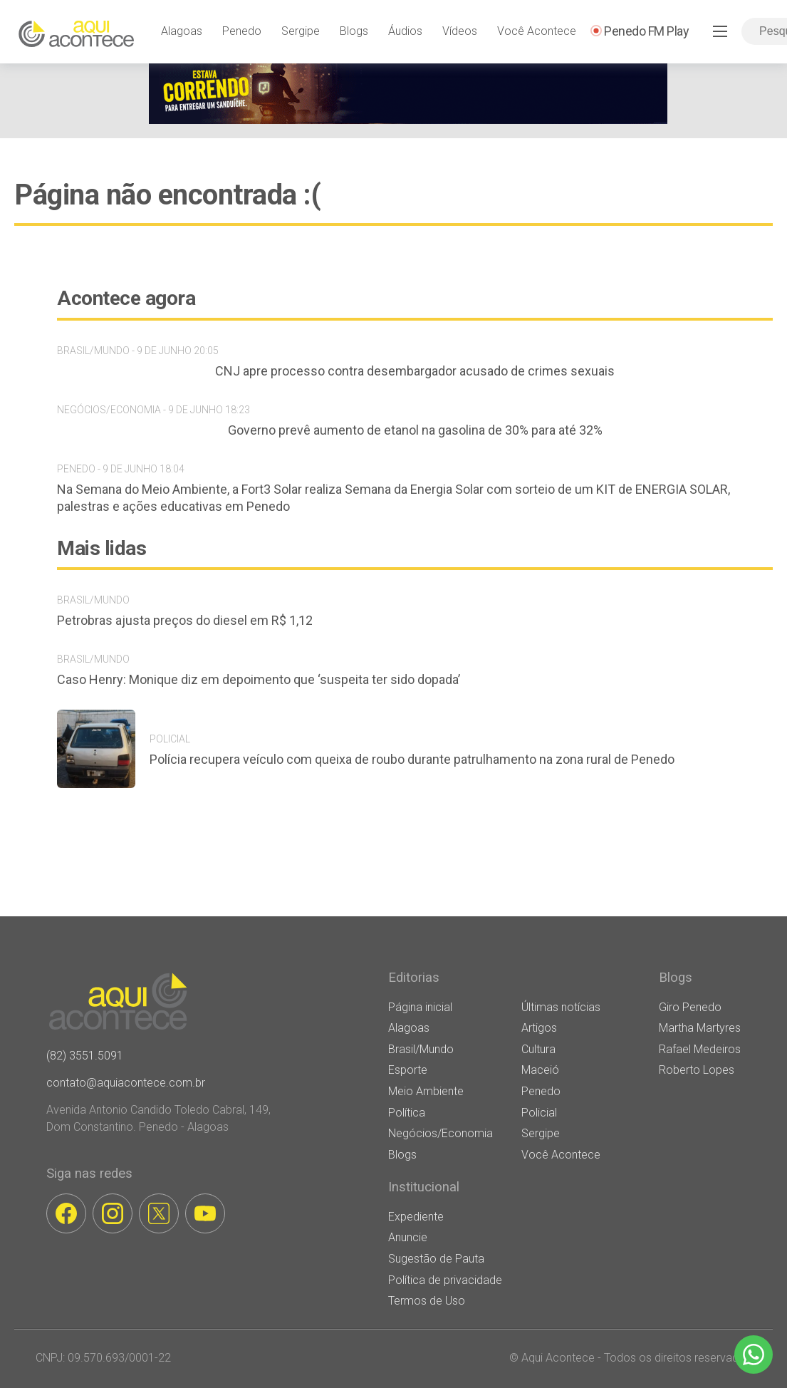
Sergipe (300, 31)
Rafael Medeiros (700, 1049)
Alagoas (181, 31)
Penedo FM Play (646, 31)
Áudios (405, 31)
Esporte (407, 1070)
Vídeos (459, 31)
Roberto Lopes (696, 1070)
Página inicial (420, 1007)
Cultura (538, 1049)
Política (406, 1112)
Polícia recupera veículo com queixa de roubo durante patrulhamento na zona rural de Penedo (412, 759)
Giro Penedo (690, 1007)
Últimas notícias (560, 1007)
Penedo (241, 31)
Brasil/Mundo (421, 1049)
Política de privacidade (445, 1280)
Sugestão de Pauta (436, 1258)
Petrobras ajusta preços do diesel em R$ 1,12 (185, 620)
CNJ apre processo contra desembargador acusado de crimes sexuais (415, 370)
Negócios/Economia (440, 1133)
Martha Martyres (700, 1028)
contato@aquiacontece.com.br (125, 1082)
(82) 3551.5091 (84, 1055)
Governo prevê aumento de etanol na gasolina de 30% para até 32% (415, 430)
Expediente (416, 1216)
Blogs (354, 31)
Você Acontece (536, 31)
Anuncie (407, 1237)
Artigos (539, 1028)
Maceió (540, 1070)
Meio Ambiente (426, 1091)
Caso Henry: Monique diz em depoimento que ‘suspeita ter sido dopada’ (258, 679)
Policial (539, 1112)
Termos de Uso (426, 1300)
